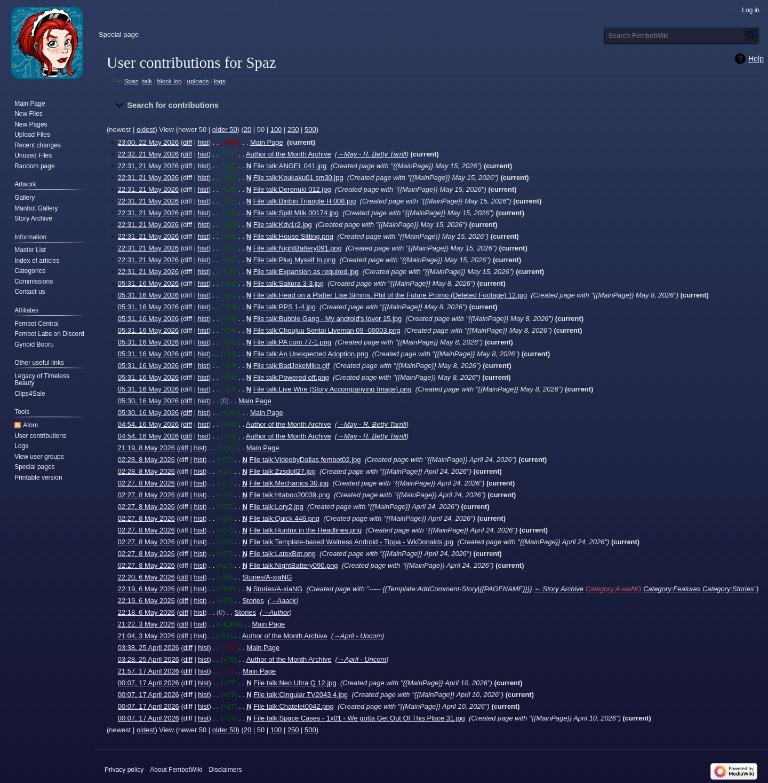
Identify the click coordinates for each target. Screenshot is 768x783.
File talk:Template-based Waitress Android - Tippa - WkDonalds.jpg (351, 542)
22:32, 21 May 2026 (148, 154)
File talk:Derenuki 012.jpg (292, 189)
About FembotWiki (176, 769)
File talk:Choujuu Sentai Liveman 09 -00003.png (327, 330)
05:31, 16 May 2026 (148, 283)
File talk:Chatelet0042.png (293, 706)
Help (756, 58)
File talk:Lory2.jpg (276, 507)
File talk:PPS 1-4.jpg (284, 307)
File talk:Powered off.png (291, 377)
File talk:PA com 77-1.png (292, 342)
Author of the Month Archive (288, 154)
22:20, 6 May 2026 (146, 577)
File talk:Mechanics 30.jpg (289, 483)
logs (220, 80)
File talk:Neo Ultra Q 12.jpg (294, 683)
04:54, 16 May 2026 (148, 424)
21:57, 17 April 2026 (148, 671)
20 (247, 130)
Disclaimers (225, 769)
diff (187, 142)
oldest (146, 130)
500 (310, 130)
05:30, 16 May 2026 (148, 401)
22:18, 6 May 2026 (146, 612)
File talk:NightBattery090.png (293, 565)
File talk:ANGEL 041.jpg (290, 166)
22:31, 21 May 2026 (148, 166)
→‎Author (276, 612)
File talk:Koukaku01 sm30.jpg (298, 178)
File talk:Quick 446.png (284, 518)
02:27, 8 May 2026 (146, 483)
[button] (435, 105)
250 (293, 130)
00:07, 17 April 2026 (148, 683)
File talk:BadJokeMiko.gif (291, 366)
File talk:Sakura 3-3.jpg (288, 283)
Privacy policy (124, 769)
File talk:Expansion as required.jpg (306, 272)
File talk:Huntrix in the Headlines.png (305, 530)
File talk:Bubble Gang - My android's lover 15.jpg (327, 319)
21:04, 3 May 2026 (146, 636)
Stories (252, 601)
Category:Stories (728, 589)
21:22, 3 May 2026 (146, 624)
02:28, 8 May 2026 (146, 460)
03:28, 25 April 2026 (148, 659)
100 (276, 130)
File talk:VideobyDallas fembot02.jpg (305, 460)
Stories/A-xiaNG (267, 577)
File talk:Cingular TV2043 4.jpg (300, 695)
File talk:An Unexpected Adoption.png (311, 354)
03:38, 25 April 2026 (148, 648)
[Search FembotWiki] (682, 35)
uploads (198, 80)
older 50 (224, 130)
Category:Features (671, 589)
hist (203, 142)
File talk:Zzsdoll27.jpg (282, 471)
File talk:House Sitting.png (293, 236)
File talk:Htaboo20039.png (289, 495)
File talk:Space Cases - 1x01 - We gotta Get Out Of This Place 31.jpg (359, 718)
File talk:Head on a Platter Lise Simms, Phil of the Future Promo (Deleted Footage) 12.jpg (390, 295)
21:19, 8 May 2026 (146, 448)
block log (169, 80)
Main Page (266, 142)
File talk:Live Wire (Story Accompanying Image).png (332, 389)
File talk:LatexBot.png (282, 554)
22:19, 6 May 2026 (146, 589)
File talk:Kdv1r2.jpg (282, 225)
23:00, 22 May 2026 (148, 142)
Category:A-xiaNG (614, 589)
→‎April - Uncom (357, 636)
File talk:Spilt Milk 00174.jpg (296, 213)
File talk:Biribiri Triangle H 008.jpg (304, 201)
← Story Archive (558, 589)
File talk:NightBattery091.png (297, 248)
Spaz (131, 80)
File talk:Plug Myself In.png (294, 260)
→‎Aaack (283, 601)
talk (147, 80)
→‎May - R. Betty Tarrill (371, 154)
